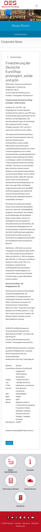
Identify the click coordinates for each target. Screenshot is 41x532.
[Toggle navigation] (36, 6)
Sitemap (18, 523)
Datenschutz (20, 526)
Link (10, 464)
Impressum (26, 523)
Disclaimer (35, 523)
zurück (9, 443)
